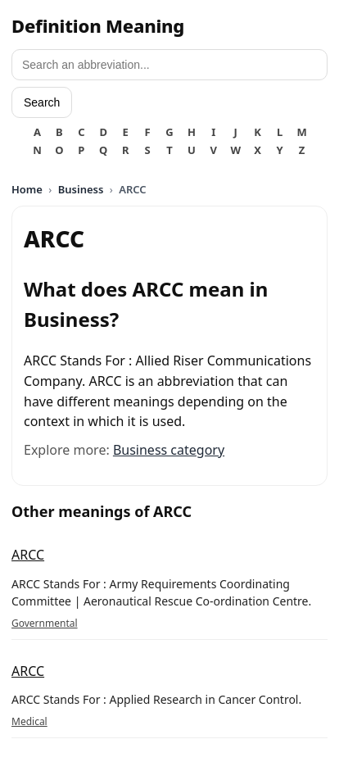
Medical (29, 721)
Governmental (44, 623)
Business (81, 189)
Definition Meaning (97, 25)
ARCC (27, 555)
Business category (168, 450)
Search (42, 102)
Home (27, 189)
